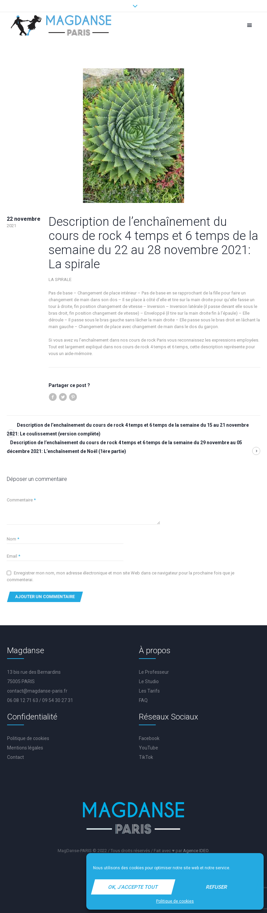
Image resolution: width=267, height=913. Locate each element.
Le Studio (149, 681)
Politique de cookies (175, 901)
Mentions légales (25, 747)
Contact (15, 757)
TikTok (146, 757)
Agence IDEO (195, 850)
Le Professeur (154, 672)
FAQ (143, 700)
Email (13, 556)
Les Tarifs (149, 691)
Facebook (149, 738)
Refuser (216, 887)
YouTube (148, 747)
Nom (13, 538)
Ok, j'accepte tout (133, 887)
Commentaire (21, 499)
